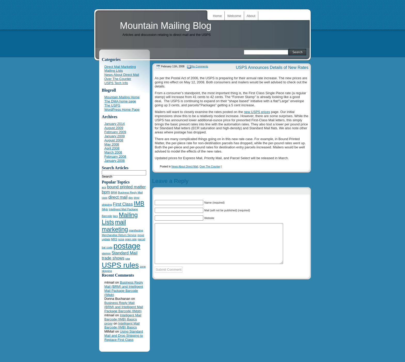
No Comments (200, 66)
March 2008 (113, 152)
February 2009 (115, 132)
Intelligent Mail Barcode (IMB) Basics (122, 317)
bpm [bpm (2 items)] (106, 192)
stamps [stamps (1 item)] (106, 253)
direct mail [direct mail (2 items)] (118, 197)
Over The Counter (209, 166)
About (251, 16)
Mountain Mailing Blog (165, 25)
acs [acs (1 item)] (104, 187)
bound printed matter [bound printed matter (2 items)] (126, 186)
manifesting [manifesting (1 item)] (136, 230)
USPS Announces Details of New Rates (272, 67)
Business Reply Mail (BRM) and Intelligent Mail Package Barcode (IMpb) (123, 288)
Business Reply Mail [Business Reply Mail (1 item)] (130, 192)
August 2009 (113, 128)
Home (217, 16)
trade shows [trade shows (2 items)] (113, 258)
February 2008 (115, 156)
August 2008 (113, 140)
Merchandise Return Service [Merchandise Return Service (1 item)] (119, 235)
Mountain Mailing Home (122, 97)
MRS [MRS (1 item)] (114, 239)
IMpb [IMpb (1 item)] (105, 209)
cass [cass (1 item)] (104, 197)
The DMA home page (120, 101)
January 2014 (114, 124)
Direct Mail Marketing (120, 67)
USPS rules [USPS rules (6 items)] (120, 265)
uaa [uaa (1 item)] (127, 258)
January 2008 (114, 161)
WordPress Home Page (121, 109)
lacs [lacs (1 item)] (115, 216)
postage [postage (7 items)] (126, 246)
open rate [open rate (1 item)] (131, 239)
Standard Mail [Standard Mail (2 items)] (124, 253)
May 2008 (111, 144)
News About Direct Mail (184, 166)
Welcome (234, 16)
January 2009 (114, 136)
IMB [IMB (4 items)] (139, 203)
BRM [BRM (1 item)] (114, 192)
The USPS (112, 105)
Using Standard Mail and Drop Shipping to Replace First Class (123, 335)
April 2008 (112, 148)
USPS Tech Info (116, 83)
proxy (108, 323)
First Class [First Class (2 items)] (123, 204)
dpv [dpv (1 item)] (130, 197)
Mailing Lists (113, 71)
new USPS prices (257, 112)
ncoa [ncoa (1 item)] (121, 239)
